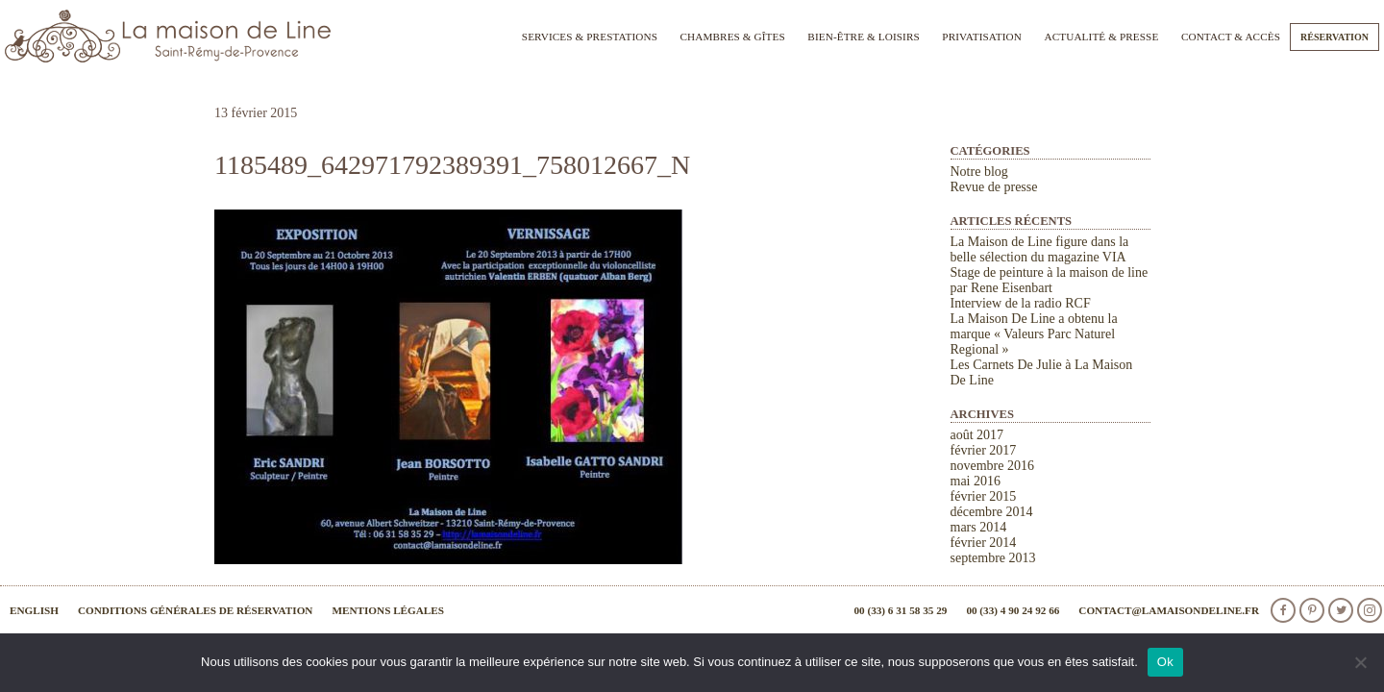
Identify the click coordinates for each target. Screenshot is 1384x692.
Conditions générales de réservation (195, 610)
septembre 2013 (993, 558)
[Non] (1360, 662)
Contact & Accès (1230, 36)
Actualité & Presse (1102, 36)
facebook (1283, 610)
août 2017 (977, 435)
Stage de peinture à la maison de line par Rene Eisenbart (1050, 280)
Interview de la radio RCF (1021, 303)
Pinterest (1312, 610)
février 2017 (984, 450)
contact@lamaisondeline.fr (1168, 610)
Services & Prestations (589, 36)
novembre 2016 (992, 465)
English (34, 610)
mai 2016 (976, 481)
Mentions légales (388, 610)
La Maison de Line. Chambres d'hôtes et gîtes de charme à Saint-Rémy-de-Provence (168, 36)
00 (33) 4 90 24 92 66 (1012, 610)
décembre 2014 (992, 512)
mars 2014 (979, 527)
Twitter (1340, 610)
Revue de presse (994, 187)
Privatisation (982, 36)
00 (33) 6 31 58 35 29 (900, 610)
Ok (1165, 662)
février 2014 (984, 542)
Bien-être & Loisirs (863, 36)
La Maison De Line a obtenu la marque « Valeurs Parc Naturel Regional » (1034, 334)
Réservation (1334, 37)
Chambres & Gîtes (732, 36)
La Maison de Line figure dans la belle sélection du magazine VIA (1040, 249)
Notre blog (979, 171)
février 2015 (984, 496)
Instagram (1369, 610)
